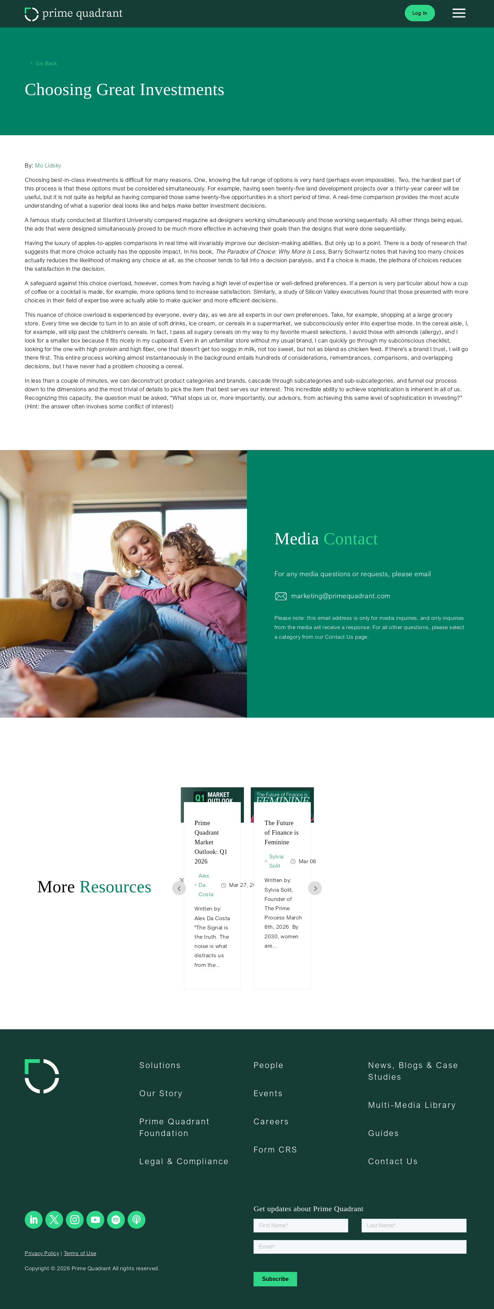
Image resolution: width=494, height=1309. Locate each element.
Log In (419, 13)
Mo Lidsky (48, 165)
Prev (179, 888)
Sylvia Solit (276, 861)
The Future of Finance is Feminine (281, 833)
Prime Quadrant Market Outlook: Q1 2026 (211, 842)
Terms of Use (80, 1253)
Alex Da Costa (206, 884)
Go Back (46, 63)
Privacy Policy (42, 1253)
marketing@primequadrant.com (340, 595)
